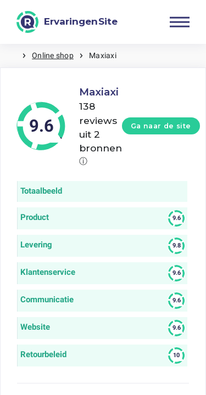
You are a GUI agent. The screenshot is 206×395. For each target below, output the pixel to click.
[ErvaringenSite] (67, 22)
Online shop (53, 55)
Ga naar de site (161, 126)
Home (10, 55)
